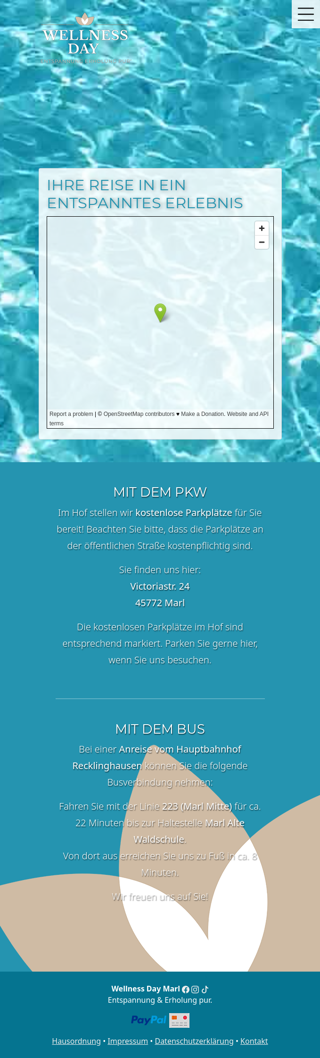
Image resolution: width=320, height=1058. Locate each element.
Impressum (127, 1041)
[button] (306, 14)
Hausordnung (76, 1041)
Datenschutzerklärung (194, 1041)
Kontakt (254, 1041)
